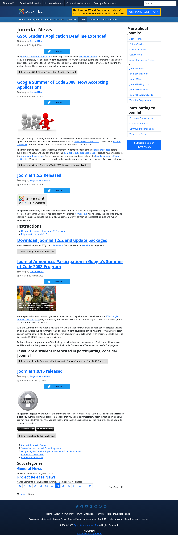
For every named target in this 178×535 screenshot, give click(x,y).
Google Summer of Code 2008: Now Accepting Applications (62, 84)
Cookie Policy (74, 519)
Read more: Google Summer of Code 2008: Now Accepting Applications (54, 165)
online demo (57, 245)
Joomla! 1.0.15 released (40, 371)
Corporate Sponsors (139, 123)
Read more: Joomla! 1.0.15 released (37, 436)
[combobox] (160, 3)
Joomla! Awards (137, 68)
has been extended (88, 56)
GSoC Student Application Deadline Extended (61, 36)
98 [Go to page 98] (80, 485)
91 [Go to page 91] (41, 485)
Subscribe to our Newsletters (144, 144)
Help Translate (115, 519)
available (86, 245)
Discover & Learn (52, 3)
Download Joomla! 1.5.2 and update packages (62, 240)
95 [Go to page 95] (63, 485)
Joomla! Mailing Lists (139, 84)
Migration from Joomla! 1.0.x (35, 234)
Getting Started (137, 44)
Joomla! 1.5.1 (81, 213)
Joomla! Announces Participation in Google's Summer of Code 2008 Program (70, 264)
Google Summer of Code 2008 (35, 56)
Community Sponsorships (142, 128)
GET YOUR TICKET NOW (143, 11)
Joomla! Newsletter (139, 89)
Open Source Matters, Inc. (86, 525)
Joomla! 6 (72, 19)
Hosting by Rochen (89, 533)
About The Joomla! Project (142, 60)
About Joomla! (35, 19)
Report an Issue (132, 519)
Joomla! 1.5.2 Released (39, 175)
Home (22, 19)
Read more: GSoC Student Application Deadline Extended (47, 72)
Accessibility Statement (40, 519)
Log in (145, 519)
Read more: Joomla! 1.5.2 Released (36, 251)
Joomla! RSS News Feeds (141, 94)
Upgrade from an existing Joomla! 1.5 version (43, 231)
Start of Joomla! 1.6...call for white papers (41, 448)
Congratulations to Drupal (34, 445)
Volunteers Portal (138, 134)
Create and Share (138, 49)
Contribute (94, 19)
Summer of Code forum (32, 156)
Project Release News (40, 180)
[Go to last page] (90, 485)
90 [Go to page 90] (35, 485)
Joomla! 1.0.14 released (32, 454)
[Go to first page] (20, 485)
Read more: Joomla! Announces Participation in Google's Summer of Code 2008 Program (62, 361)
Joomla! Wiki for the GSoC (87, 141)
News (82, 19)
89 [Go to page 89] (30, 485)
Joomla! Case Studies (140, 73)
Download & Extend (29, 3)
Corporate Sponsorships (141, 118)
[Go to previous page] (24, 485)
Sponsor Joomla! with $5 (94, 519)
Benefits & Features (54, 19)
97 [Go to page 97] (74, 485)
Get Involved (136, 54)
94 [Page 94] (57, 485)
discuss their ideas (101, 149)
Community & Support (77, 3)
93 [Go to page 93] (52, 485)
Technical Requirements (141, 100)
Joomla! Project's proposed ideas (79, 152)
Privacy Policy (59, 519)
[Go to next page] (85, 485)
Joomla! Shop (136, 79)
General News (36, 41)
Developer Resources (104, 3)
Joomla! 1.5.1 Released (32, 457)
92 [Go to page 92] (46, 485)
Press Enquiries (110, 19)
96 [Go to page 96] (69, 485)
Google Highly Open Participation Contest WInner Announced (51, 451)
